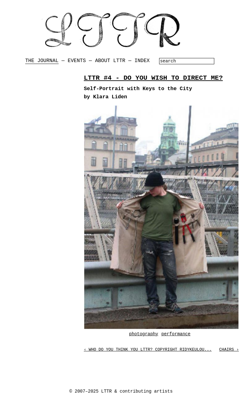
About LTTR (110, 61)
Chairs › (229, 349)
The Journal (42, 61)
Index (142, 61)
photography (143, 334)
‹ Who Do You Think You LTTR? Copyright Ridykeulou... (148, 349)
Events (77, 61)
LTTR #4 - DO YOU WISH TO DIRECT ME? (153, 78)
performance (175, 334)
